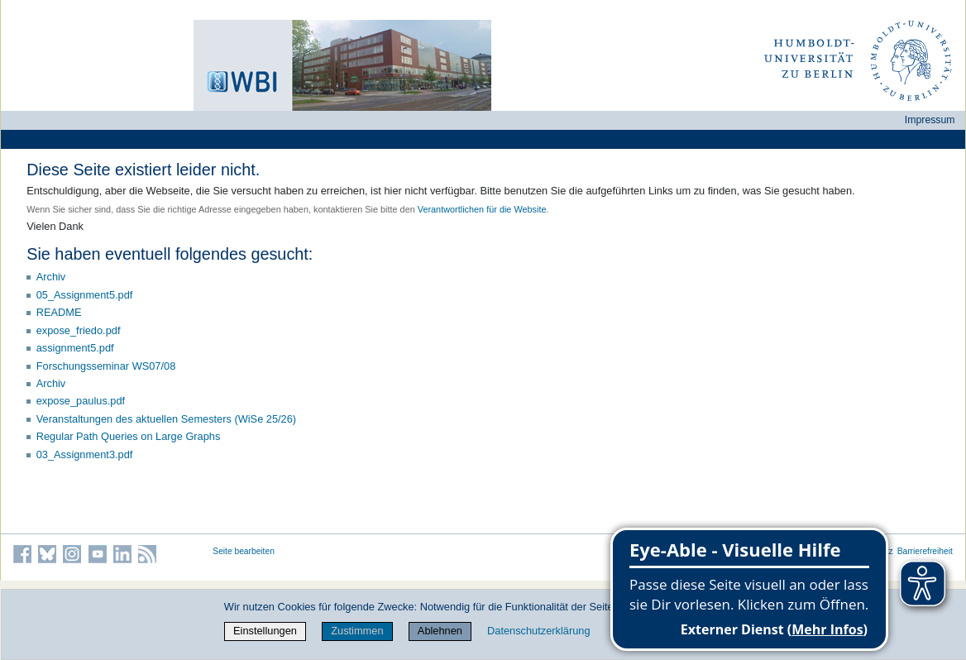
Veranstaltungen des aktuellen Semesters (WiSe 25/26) (166, 419)
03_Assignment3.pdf (84, 454)
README (59, 312)
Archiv (51, 276)
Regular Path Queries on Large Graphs (128, 436)
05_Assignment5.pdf (84, 295)
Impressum (930, 120)
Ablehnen (440, 630)
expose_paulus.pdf (80, 401)
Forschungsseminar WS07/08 (106, 366)
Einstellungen (265, 630)
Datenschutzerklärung (538, 630)
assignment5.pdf (75, 348)
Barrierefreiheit (925, 551)
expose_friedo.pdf (78, 330)
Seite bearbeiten (244, 551)
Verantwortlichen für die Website (482, 209)
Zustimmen (357, 630)
